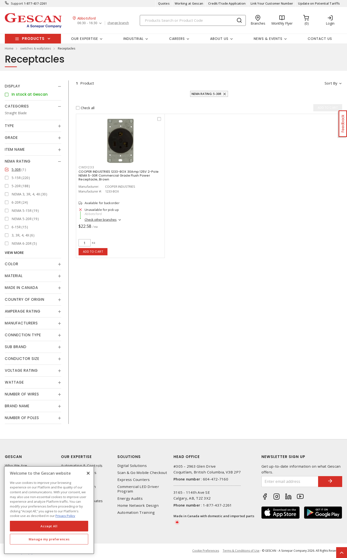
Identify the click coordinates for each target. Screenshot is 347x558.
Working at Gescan (189, 3)
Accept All (49, 526)
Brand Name (17, 405)
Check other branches (101, 219)
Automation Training (136, 512)
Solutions (129, 456)
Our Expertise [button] (84, 38)
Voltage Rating (21, 370)
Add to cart (93, 252)
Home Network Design (138, 505)
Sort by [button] (331, 83)
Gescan (13, 456)
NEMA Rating (18, 161)
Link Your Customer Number (272, 3)
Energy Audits (130, 498)
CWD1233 (86, 167)
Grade (11, 137)
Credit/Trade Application (227, 3)
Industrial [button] (133, 38)
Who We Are (16, 465)
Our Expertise (76, 456)
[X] (88, 473)
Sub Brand (16, 346)
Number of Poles (22, 417)
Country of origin (24, 299)
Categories (17, 106)
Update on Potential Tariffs (319, 3)
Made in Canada (21, 287)
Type (9, 125)
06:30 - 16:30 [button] (87, 23)
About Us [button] (219, 38)
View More (14, 252)
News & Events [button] (268, 38)
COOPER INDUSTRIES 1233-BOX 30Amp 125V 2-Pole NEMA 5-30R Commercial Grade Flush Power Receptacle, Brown (119, 175)
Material (14, 275)
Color (11, 263)
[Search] (193, 20)
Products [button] (33, 38)
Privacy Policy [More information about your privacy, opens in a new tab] (65, 516)
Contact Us (320, 38)
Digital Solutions (132, 465)
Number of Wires (22, 394)
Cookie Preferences (205, 550)
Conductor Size (22, 358)
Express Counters (133, 479)
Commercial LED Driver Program (138, 489)
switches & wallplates (35, 48)
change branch (118, 23)
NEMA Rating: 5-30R (206, 94)
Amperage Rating (22, 311)
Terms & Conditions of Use (241, 551)
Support (17, 3)
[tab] (33, 86)
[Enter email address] (289, 481)
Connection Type (23, 334)
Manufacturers (21, 323)
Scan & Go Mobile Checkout (142, 472)
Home (9, 48)
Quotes (164, 3)
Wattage (14, 382)
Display (12, 86)
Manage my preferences (49, 539)
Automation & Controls (81, 465)
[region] (49, 510)
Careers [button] (177, 38)
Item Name (15, 149)
